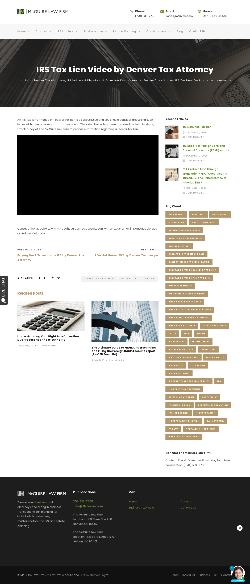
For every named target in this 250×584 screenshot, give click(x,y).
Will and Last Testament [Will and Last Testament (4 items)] (183, 436)
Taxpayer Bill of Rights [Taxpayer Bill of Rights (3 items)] (201, 428)
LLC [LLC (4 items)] (219, 381)
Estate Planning (124, 31)
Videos (133, 80)
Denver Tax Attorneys (49, 80)
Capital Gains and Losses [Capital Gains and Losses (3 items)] (184, 230)
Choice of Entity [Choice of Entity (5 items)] (179, 246)
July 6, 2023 (97, 360)
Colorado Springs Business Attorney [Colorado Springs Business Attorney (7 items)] (192, 270)
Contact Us (197, 31)
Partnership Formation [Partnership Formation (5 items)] (213, 405)
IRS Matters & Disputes (83, 80)
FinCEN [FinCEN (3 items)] (201, 333)
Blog (180, 31)
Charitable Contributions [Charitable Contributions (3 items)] (185, 238)
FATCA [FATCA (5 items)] (172, 333)
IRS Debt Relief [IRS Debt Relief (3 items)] (201, 341)
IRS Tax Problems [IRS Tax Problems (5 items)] (179, 373)
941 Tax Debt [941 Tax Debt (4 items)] (176, 214)
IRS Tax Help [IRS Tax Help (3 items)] (175, 365)
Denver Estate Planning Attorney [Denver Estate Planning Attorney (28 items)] (189, 309)
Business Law (93, 31)
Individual (188, 575)
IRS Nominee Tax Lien (196, 127)
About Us (187, 501)
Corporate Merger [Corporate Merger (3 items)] (180, 285)
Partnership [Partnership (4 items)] (209, 397)
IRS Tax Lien (183, 80)
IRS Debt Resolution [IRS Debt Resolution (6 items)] (180, 349)
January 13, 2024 (26, 345)
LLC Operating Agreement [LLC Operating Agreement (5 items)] (184, 389)
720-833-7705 (83, 501)
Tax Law (41, 31)
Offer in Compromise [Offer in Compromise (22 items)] (181, 397)
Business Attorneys (141, 508)
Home (21, 31)
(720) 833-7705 (145, 16)
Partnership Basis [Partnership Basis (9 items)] (179, 405)
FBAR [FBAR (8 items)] (186, 333)
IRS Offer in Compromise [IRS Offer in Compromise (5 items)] (183, 357)
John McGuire (48, 345)
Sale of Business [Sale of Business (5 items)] (178, 412)
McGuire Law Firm (114, 80)
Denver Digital (99, 575)
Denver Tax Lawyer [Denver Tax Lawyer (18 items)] (214, 325)
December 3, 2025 (197, 155)
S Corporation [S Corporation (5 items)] (205, 412)
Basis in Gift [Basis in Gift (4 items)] (220, 214)
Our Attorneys (156, 31)
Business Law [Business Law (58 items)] (176, 222)
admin (23, 80)
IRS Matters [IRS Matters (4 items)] (208, 349)
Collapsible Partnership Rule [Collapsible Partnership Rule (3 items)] (186, 254)
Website (67, 575)
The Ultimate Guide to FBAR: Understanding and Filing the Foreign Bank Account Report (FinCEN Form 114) (123, 351)
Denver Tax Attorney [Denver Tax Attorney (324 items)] (181, 325)
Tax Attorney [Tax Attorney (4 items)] (215, 420)
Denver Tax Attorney (159, 80)
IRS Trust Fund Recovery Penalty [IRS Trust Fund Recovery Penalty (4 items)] (189, 381)
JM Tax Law (53, 575)
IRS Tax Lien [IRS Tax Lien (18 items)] (198, 365)
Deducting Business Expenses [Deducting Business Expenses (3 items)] (186, 293)
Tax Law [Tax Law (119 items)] (173, 428)
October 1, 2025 (196, 187)
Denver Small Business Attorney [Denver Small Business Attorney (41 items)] (188, 317)
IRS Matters (65, 31)
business (41, 502)
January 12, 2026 (196, 132)
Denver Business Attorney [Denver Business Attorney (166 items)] (184, 301)
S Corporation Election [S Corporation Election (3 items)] (183, 420)
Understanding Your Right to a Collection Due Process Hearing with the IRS (48, 338)
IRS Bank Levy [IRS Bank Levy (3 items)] (176, 341)
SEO (82, 575)
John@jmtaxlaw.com (179, 16)
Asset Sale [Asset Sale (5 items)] (198, 214)
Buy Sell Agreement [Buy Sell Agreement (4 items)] (204, 222)
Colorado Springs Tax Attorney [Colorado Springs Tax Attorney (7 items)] (189, 278)
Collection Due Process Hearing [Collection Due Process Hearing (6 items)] (189, 262)
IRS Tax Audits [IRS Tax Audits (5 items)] (215, 357)
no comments (221, 80)
